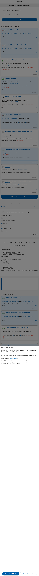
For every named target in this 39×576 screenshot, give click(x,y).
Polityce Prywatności (13, 358)
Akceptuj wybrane (28, 573)
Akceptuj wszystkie (10, 573)
